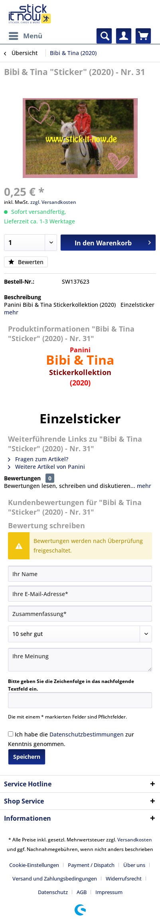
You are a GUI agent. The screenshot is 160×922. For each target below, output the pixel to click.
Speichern (26, 756)
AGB (82, 892)
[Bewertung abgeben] (80, 634)
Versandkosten (134, 839)
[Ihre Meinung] (80, 659)
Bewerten (25, 262)
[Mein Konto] (124, 36)
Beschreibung (22, 297)
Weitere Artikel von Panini (46, 466)
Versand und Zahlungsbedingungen (54, 878)
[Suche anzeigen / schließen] (104, 36)
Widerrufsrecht (124, 878)
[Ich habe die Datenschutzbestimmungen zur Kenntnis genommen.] (10, 733)
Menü (25, 35)
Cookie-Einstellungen (34, 865)
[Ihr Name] (80, 574)
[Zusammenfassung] (80, 614)
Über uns (134, 865)
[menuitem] (25, 36)
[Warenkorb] (143, 36)
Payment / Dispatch (91, 865)
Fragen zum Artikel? (38, 459)
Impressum (108, 892)
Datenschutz (53, 892)
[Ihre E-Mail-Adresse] (80, 594)
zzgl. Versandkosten (53, 202)
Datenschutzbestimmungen (86, 734)
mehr (11, 312)
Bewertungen (22, 478)
